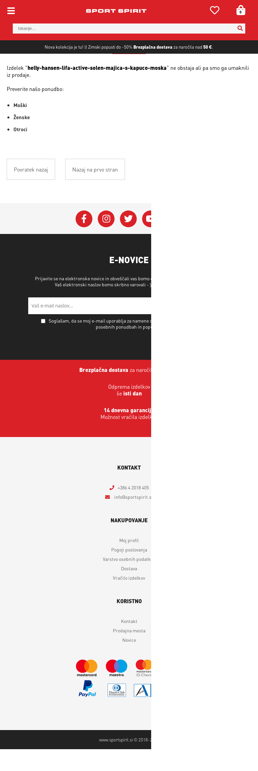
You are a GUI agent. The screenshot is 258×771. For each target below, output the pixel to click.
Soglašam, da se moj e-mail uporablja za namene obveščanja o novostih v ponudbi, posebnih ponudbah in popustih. (133, 345)
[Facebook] (84, 240)
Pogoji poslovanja (129, 571)
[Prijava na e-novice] (221, 327)
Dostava (129, 590)
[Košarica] (238, 10)
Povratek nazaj (31, 191)
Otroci (20, 151)
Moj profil (129, 562)
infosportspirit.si (133, 519)
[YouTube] (150, 240)
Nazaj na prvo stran (95, 191)
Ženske (21, 139)
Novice (129, 662)
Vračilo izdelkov (129, 599)
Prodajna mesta (129, 652)
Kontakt (129, 643)
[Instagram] (106, 240)
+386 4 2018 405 (133, 509)
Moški (20, 127)
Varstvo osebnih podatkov (176, 306)
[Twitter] (128, 240)
